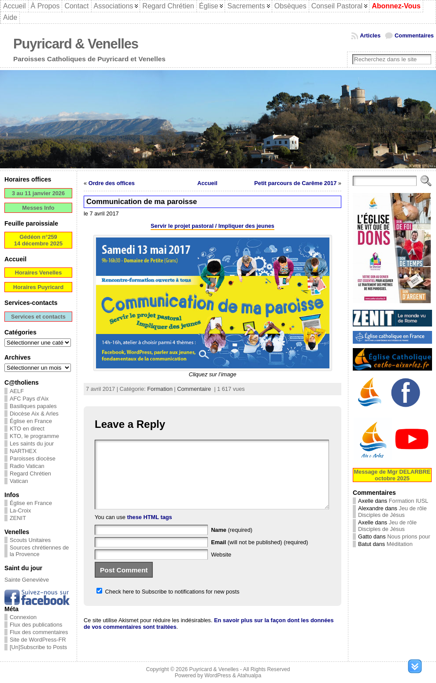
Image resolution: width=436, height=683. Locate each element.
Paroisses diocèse (32, 458)
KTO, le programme (34, 436)
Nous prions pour (408, 536)
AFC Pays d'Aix (29, 398)
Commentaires (414, 35)
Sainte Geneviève (26, 579)
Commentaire (194, 389)
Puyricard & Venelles (75, 44)
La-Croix (20, 510)
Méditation (400, 544)
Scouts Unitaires (30, 540)
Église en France (31, 421)
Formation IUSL (409, 500)
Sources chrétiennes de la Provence (39, 550)
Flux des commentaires (39, 632)
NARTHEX (23, 451)
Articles (370, 35)
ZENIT (18, 518)
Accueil (207, 183)
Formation (160, 389)
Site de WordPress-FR (38, 639)
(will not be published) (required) (259, 555)
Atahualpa (249, 675)
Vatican (19, 481)
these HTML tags (149, 530)
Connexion (23, 617)
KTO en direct (27, 428)
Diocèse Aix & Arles (34, 413)
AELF (17, 391)
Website (221, 567)
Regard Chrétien (30, 473)
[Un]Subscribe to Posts (38, 647)
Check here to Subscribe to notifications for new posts (168, 604)
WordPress (217, 675)
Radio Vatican (27, 466)
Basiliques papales (33, 406)
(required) (231, 543)
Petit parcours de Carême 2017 (295, 183)
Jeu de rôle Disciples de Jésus (392, 511)
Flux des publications (36, 624)
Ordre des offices (112, 183)
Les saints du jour (32, 443)
